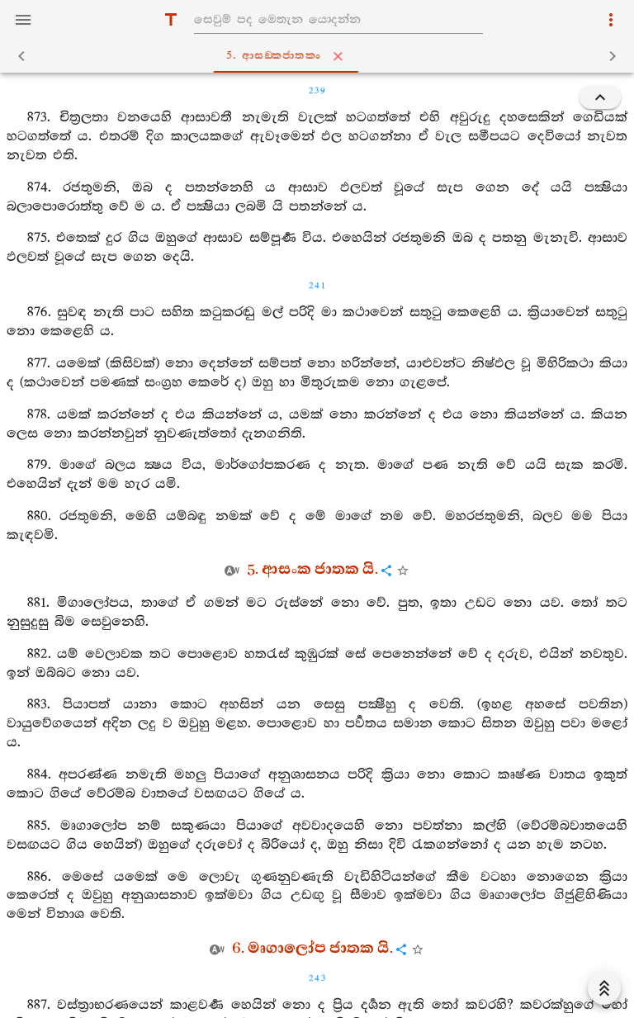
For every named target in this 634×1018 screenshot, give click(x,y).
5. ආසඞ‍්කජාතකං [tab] (320, 56)
